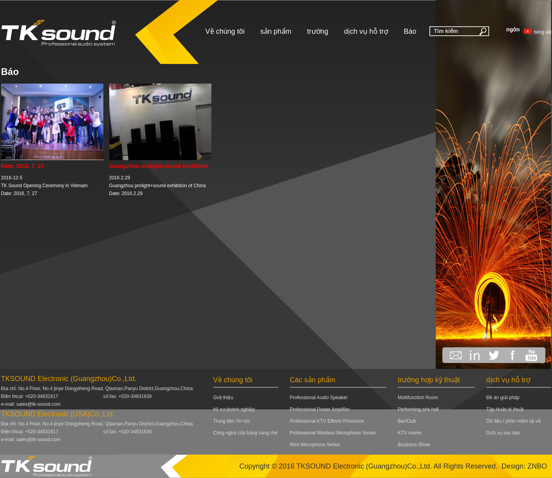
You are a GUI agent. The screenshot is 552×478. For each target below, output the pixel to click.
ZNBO (537, 466)
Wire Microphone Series (315, 444)
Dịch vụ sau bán (503, 433)
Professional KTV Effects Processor (327, 421)
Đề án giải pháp (503, 397)
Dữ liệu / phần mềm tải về (513, 421)
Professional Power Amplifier (320, 409)
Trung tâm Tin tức (231, 421)
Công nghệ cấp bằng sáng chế (245, 433)
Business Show (414, 444)
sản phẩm (276, 31)
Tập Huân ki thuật (505, 409)
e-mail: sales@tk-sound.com (31, 404)
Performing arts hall (418, 409)
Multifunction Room (418, 397)
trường (317, 31)
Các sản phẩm (313, 380)
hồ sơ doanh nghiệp (234, 409)
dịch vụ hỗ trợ (366, 31)
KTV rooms (410, 433)
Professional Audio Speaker (319, 397)
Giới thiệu (223, 397)
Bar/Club (407, 421)
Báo (410, 31)
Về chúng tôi (225, 31)
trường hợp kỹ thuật (429, 380)
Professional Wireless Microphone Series (333, 433)
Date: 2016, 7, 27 (22, 166)
